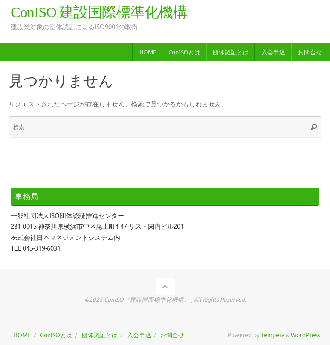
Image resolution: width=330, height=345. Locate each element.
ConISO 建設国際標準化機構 (99, 12)
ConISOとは (56, 335)
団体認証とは (100, 335)
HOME (22, 335)
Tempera (272, 335)
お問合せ (172, 335)
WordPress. (306, 335)
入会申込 (139, 335)
